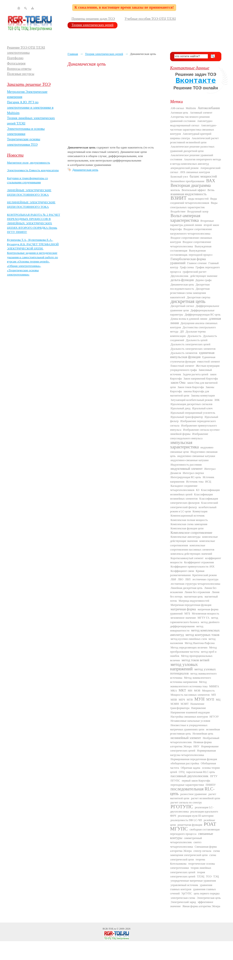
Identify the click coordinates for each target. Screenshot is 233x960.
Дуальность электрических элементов (193, 348)
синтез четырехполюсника (185, 844)
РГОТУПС (182, 806)
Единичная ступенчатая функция (192, 359)
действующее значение (203, 276)
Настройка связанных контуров (189, 716)
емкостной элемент (208, 361)
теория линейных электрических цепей (190, 870)
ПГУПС (175, 780)
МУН (200, 699)
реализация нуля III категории (195, 815)
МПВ (174, 699)
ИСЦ (208, 481)
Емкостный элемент (182, 365)
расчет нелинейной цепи (205, 798)
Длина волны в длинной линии (189, 318)
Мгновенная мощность (205, 613)
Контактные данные (189, 67)
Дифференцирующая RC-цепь (203, 314)
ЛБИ (173, 579)
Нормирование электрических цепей (194, 748)
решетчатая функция (190, 824)
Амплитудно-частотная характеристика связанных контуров (193, 130)
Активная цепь (179, 112)
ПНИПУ (211, 784)
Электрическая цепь (209, 898)
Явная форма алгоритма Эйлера (201, 906)
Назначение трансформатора (187, 706)
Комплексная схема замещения (189, 524)
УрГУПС (186, 893)
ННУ (196, 746)
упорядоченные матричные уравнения (193, 880)
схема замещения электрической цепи (195, 853)
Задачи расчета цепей (195, 374)
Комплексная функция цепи (187, 528)
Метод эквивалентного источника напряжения (190, 680)
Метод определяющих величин (189, 647)
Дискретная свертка (198, 297)
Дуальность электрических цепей (190, 344)
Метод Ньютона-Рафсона (200, 643)
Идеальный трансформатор (187, 417)
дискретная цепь (188, 301)
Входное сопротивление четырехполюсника (190, 244)
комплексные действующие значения (194, 539)
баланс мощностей (203, 176)
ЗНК (217, 400)
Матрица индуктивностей (194, 600)
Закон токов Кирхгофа (191, 387)
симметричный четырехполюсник (186, 840)
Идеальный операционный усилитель (193, 412)
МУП (210, 699)
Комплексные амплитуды (185, 536)
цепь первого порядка (206, 893)
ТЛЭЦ (200, 876)
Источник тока (195, 481)
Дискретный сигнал (182, 306)
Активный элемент (201, 112)
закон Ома (178, 382)
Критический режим (204, 575)
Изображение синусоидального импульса (189, 436)
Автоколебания (209, 108)
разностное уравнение (193, 794)
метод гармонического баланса (194, 620)
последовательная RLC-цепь (192, 791)
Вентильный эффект (194, 190)
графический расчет (194, 271)
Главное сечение (197, 263)
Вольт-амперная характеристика (185, 217)
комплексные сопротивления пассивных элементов (192, 547)
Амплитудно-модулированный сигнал (191, 123)
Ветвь (211, 190)
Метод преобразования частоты (193, 649)
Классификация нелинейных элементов (191, 496)
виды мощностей (198, 198)
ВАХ (210, 180)
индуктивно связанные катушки (196, 456)
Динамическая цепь (85, 169)
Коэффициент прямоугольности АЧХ (192, 566)
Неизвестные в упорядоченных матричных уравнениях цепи (188, 727)
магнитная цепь (193, 596)
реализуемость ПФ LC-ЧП (186, 820)
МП (213, 694)
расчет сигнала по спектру (186, 802)
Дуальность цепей (197, 340)
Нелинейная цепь (203, 733)
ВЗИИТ (179, 198)
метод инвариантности (186, 628)
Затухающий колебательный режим (191, 400)
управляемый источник (184, 885)
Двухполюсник (179, 276)
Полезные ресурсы (20, 74)
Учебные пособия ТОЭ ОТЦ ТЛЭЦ (150, 18)
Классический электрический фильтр (194, 505)
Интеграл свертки (193, 473)
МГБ (187, 613)
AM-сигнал (177, 108)
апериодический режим (185, 168)
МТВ (190, 699)
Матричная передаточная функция (191, 605)
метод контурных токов (202, 635)
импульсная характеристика (184, 444)
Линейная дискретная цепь (186, 588)
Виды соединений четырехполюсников (193, 201)
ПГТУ (213, 776)
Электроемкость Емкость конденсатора (33, 170)
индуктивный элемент (187, 468)
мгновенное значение (183, 617)
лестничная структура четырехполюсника (195, 583)
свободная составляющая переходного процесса (194, 831)
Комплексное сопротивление (191, 532)
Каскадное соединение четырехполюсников (184, 488)
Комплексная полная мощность (189, 520)
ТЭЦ (216, 876)
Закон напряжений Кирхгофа (201, 378)
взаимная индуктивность (189, 194)
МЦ (218, 699)
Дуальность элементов (184, 353)
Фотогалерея (16, 63)
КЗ (197, 490)
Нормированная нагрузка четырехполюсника (193, 752)
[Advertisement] (115, 105)
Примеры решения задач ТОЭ (93, 18)
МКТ (182, 690)
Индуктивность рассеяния (186, 464)
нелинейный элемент (186, 738)
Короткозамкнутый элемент (187, 558)
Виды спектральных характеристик (193, 205)
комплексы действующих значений (191, 553)
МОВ (197, 690)
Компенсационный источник (188, 515)
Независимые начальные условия (190, 720)
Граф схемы (187, 267)
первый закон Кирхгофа (196, 780)
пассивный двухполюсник (189, 776)
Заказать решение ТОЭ (29, 84)
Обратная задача (190, 767)
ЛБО (180, 579)
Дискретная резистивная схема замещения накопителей (190, 293)
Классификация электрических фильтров (194, 500)
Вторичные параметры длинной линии (192, 223)
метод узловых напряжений (184, 666)
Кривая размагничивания (187, 573)
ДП (182, 331)
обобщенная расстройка (185, 763)
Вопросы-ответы (19, 68)
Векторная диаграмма (191, 185)
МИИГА (214, 686)
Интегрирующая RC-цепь (186, 477)
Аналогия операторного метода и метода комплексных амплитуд (195, 161)
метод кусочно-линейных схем (189, 639)
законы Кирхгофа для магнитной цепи (189, 393)
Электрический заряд (183, 902)
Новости (15, 155)
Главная (73, 54)
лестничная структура (205, 579)
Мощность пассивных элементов (190, 694)
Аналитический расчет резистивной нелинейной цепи (194, 140)
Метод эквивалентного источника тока (188, 684)
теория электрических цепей (187, 874)
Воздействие (178, 211)
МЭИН (175, 703)
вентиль (175, 190)
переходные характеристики (187, 784)
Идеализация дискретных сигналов (191, 404)
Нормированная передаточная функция (194, 759)
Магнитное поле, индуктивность (28, 162)
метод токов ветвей (195, 660)
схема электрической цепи (193, 857)
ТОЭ (209, 876)
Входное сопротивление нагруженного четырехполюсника (191, 231)
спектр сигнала (202, 851)
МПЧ (182, 699)
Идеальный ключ (202, 408)
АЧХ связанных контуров (195, 172)
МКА (174, 690)
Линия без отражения (197, 592)
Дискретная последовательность (189, 286)
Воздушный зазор (198, 211)
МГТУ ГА (203, 617)
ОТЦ (182, 772)
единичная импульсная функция (192, 355)
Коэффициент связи (182, 571)
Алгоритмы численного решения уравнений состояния (189, 119)
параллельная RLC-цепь (200, 772)
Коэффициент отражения (199, 562)
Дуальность (194, 336)
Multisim (191, 108)
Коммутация (200, 511)
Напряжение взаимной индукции (190, 712)
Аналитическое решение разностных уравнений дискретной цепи (192, 148)
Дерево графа (203, 280)
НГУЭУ (214, 716)
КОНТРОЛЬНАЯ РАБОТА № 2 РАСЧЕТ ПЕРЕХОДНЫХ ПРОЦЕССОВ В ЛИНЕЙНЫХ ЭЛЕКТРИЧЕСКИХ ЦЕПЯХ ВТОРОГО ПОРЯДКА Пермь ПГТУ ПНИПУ (33, 223)
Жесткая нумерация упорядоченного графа (194, 368)
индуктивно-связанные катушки (190, 460)
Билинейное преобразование (188, 181)
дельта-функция (182, 280)
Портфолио (15, 58)
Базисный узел (179, 176)
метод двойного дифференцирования (194, 624)
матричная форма (183, 609)
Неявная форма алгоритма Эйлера (191, 744)
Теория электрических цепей (92, 25)
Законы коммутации (203, 395)
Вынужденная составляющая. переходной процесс (191, 252)
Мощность (208, 690)
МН (190, 690)
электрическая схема (183, 898)
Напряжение (198, 708)
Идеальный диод (180, 408)
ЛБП (188, 579)
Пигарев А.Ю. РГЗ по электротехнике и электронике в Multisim (30, 107)
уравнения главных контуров (191, 887)
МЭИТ (185, 703)
